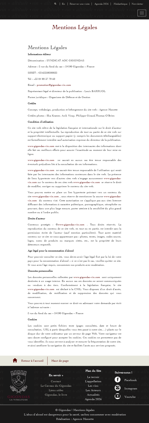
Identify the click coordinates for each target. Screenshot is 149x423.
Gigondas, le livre (56, 394)
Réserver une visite (80, 4)
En (63, 4)
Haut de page (60, 360)
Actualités (93, 394)
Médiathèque (120, 4)
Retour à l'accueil (32, 360)
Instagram (126, 388)
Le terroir (93, 377)
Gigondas (65, 410)
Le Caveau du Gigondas (56, 385)
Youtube (125, 397)
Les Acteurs (93, 390)
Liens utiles (56, 390)
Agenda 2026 (101, 4)
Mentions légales (83, 410)
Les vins (93, 385)
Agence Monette (83, 419)
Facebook (126, 380)
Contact (56, 381)
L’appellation (93, 381)
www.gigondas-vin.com (41, 146)
